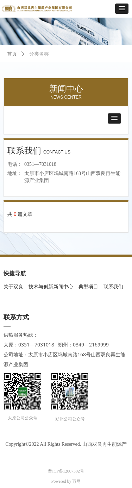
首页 (12, 54)
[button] (121, 9)
